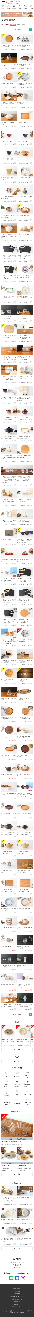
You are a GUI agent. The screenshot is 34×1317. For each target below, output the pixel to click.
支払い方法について (17, 1299)
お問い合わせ (17, 1291)
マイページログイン (17, 1288)
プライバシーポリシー (17, 1307)
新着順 (23, 24)
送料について (17, 1301)
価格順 (18, 24)
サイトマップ (17, 1304)
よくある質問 (17, 1293)
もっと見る (17, 1050)
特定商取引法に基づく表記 (17, 1296)
